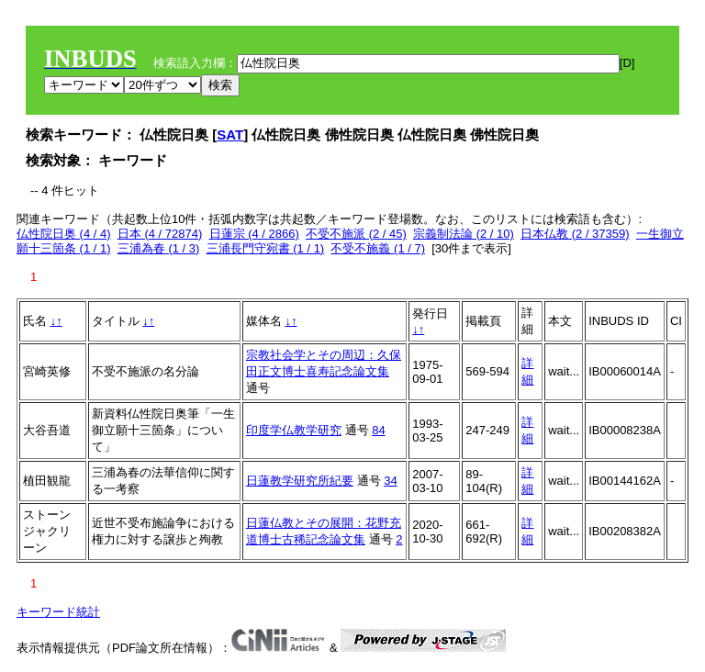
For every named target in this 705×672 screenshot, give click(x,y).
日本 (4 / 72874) (160, 234)
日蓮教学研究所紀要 (299, 480)
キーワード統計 (58, 612)
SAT (230, 134)
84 (378, 430)
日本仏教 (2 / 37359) (575, 234)
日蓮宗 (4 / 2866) (254, 234)
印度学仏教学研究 (293, 430)
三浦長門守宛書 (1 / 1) (266, 248)
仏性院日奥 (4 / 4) (64, 234)
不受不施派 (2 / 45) (356, 234)
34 (390, 480)
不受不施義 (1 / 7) (377, 248)
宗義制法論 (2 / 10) (463, 234)
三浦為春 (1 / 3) (159, 248)
